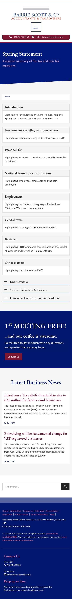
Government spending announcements (31, 130)
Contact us (13, 356)
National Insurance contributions (28, 173)
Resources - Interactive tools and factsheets (34, 298)
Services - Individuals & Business (28, 290)
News (7, 96)
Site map (39, 510)
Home (5, 510)
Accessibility (52, 510)
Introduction (14, 107)
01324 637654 (21, 37)
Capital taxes (14, 220)
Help (52, 514)
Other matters (14, 263)
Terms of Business (39, 514)
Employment (13, 197)
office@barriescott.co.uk (49, 37)
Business (11, 239)
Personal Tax (13, 150)
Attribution (15, 510)
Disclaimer (7, 514)
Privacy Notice (21, 514)
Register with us (19, 281)
